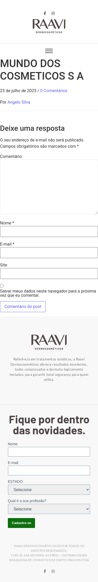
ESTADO (15, 481)
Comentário (11, 157)
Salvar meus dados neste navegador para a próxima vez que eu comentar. (48, 293)
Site (3, 265)
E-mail (7, 244)
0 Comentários (53, 90)
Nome (7, 223)
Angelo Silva (19, 102)
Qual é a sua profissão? (27, 501)
